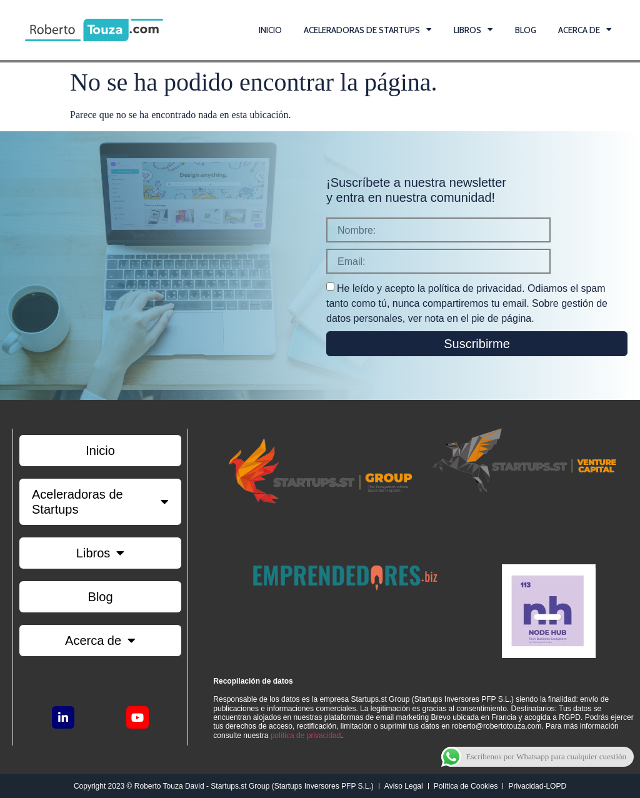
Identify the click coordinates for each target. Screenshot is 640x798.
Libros (473, 30)
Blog (525, 30)
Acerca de (585, 30)
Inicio (270, 30)
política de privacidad (306, 735)
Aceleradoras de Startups (368, 30)
